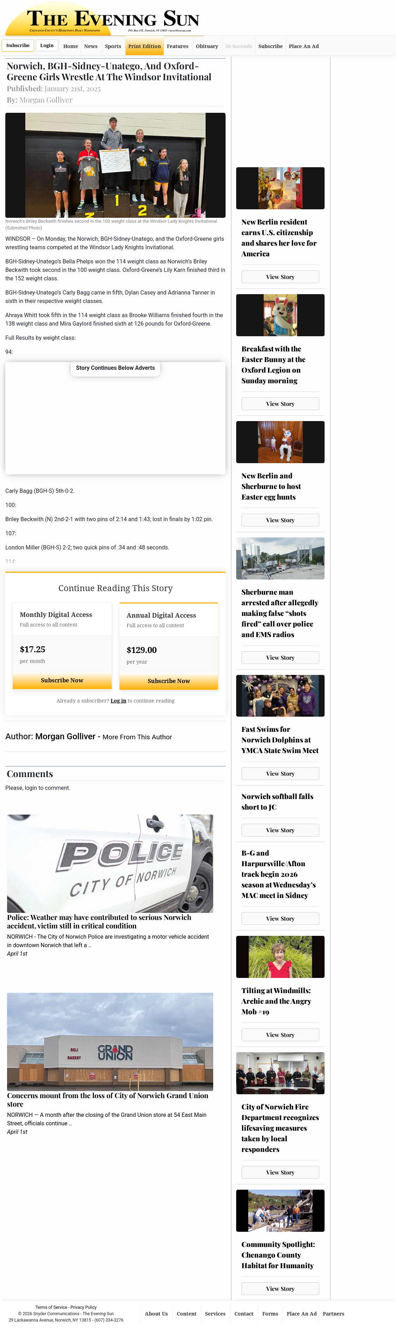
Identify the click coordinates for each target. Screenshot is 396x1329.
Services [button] (216, 1314)
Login (47, 45)
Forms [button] (271, 1314)
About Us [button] (157, 1314)
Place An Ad (304, 46)
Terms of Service (51, 1307)
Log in (118, 701)
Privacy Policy (83, 1307)
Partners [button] (334, 1314)
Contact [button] (244, 1314)
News (91, 46)
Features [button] (177, 46)
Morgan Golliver (66, 736)
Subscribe (17, 45)
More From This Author (137, 737)
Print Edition (144, 46)
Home (70, 46)
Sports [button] (113, 46)
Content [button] (187, 1314)
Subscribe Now (62, 680)
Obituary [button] (207, 46)
